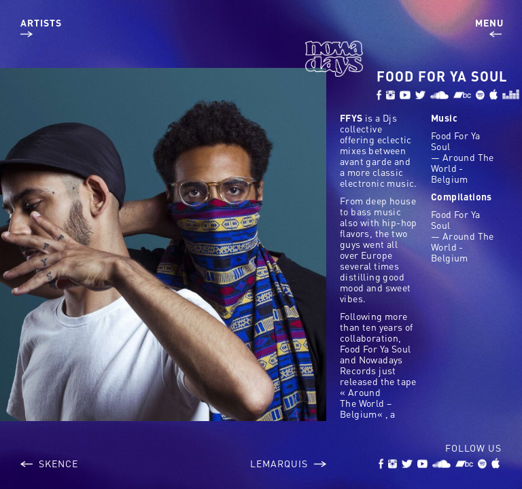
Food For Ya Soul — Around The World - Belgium (462, 157)
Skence (49, 463)
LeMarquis (288, 463)
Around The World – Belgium (366, 403)
